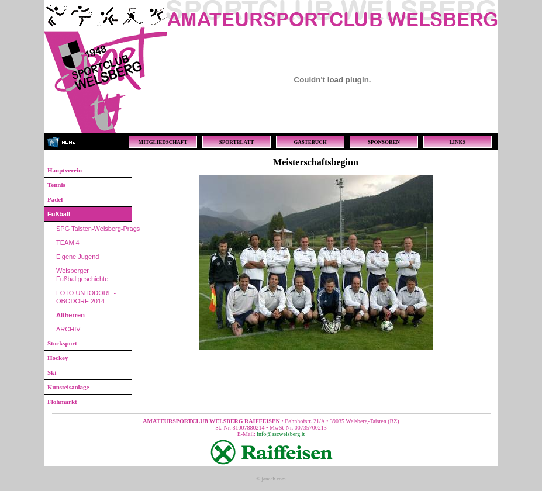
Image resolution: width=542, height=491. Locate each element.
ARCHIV (68, 329)
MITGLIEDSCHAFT (163, 142)
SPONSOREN (384, 142)
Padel (55, 199)
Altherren (70, 315)
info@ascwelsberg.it (281, 434)
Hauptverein (64, 170)
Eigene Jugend (77, 256)
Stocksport (62, 343)
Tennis (56, 184)
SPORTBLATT (236, 142)
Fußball (58, 213)
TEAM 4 (68, 242)
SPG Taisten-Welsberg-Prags (98, 228)
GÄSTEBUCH (310, 142)
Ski (51, 372)
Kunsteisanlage (68, 386)
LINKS (457, 142)
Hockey (57, 357)
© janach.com (270, 479)
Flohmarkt (62, 401)
